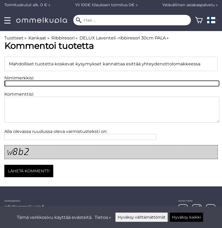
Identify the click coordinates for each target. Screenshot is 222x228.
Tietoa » (103, 217)
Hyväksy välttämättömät (141, 217)
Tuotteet (15, 38)
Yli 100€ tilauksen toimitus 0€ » (106, 4)
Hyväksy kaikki (186, 217)
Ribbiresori (64, 38)
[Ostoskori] (199, 20)
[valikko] (7, 20)
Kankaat (38, 38)
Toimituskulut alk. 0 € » (27, 4)
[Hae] (132, 20)
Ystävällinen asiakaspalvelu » (190, 4)
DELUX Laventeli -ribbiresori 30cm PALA (124, 38)
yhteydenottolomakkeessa (171, 63)
